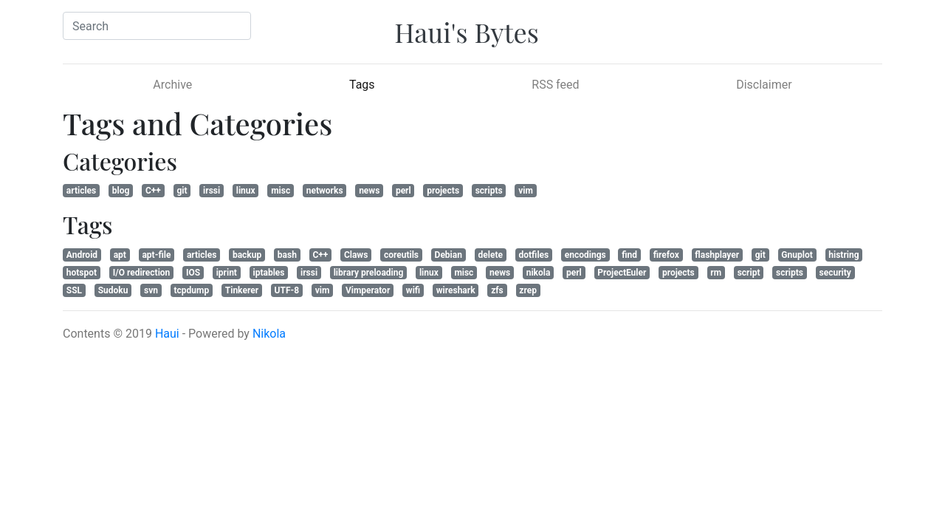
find (629, 255)
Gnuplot (796, 255)
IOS (193, 272)
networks (324, 190)
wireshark (455, 290)
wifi (413, 290)
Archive (172, 85)
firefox (666, 255)
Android (81, 255)
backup (247, 255)
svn (151, 290)
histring (843, 255)
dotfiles (534, 255)
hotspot (81, 272)
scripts (489, 190)
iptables (269, 272)
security (835, 272)
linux (245, 190)
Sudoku (113, 290)
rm (715, 272)
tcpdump (192, 290)
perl (403, 190)
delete (490, 255)
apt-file (156, 255)
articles (81, 190)
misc (280, 190)
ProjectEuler (621, 272)
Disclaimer (763, 85)
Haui (167, 334)
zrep (528, 290)
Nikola (269, 334)
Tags (381, 84)
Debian (448, 255)
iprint (226, 272)
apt (120, 255)
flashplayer (717, 255)
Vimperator (368, 290)
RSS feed (555, 85)
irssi (211, 190)
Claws (356, 255)
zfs (497, 290)
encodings (585, 255)
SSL (74, 290)
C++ (153, 190)
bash (287, 255)
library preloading (369, 272)
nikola (538, 272)
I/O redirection (142, 272)
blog (121, 190)
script (749, 272)
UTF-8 (287, 290)
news (369, 190)
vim (525, 190)
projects (443, 190)
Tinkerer (241, 290)
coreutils (401, 255)
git (181, 190)
